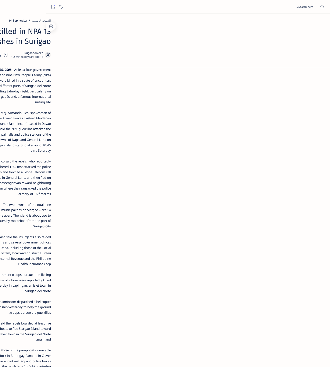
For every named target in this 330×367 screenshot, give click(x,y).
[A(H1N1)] (85, 210)
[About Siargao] (54, 210)
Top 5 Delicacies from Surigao (69, 72)
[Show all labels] (90, 241)
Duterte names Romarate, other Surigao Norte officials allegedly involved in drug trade (67, 125)
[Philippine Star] (241, 20)
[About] (322, 52)
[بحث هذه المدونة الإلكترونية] (246, 6)
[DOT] (72, 138)
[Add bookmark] (127, 44)
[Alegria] (72, 115)
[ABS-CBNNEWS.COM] (85, 221)
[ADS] (85, 232)
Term (96, 256)
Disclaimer (83, 256)
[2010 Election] (54, 200)
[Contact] (322, 60)
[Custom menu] (322, 74)
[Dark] (14, 7)
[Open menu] (322, 7)
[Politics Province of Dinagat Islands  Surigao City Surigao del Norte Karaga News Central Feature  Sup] (85, 200)
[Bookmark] (6, 7)
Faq (57, 256)
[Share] (115, 44)
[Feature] (74, 66)
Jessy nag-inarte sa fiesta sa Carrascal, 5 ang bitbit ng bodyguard (71, 102)
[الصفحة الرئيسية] (322, 21)
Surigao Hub (271, 359)
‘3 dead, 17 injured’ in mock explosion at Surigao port (72, 173)
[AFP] (54, 232)
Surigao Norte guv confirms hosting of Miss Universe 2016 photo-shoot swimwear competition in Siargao (69, 151)
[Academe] (54, 221)
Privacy (67, 256)
